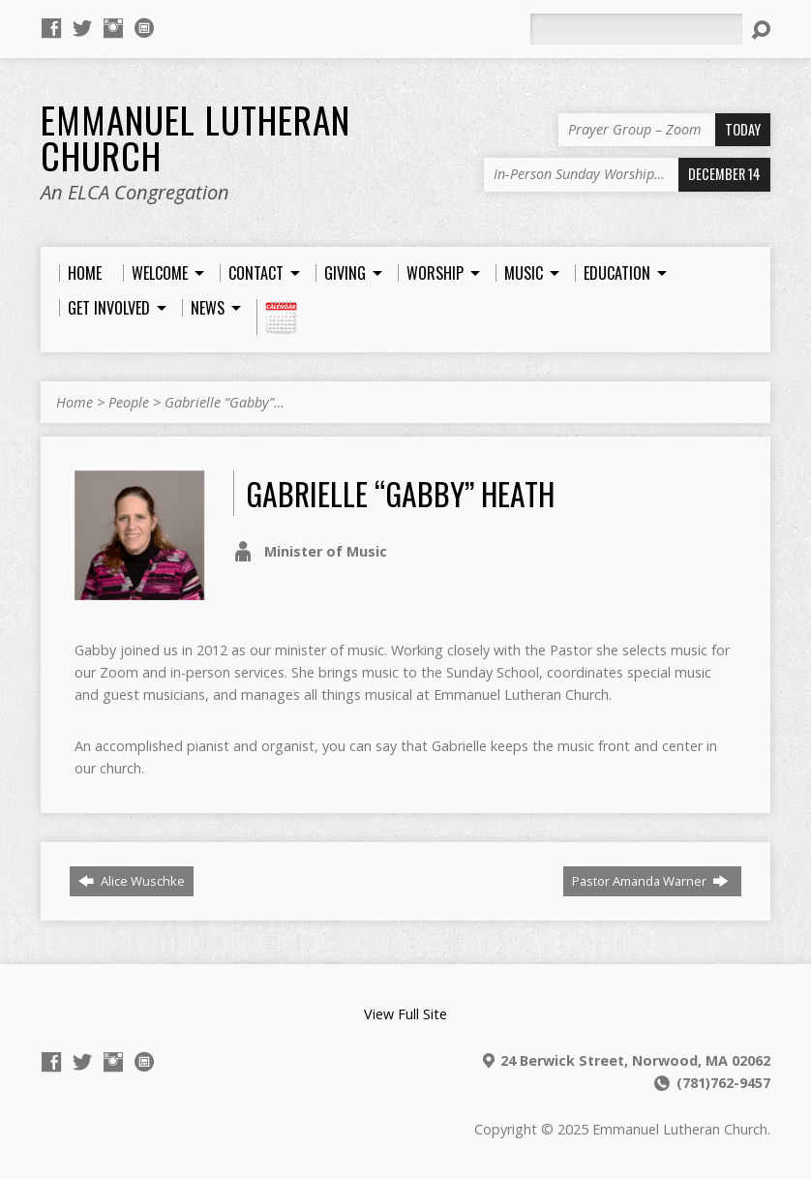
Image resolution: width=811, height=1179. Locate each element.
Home (74, 402)
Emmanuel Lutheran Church (195, 137)
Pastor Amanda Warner (650, 881)
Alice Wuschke (131, 881)
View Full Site (405, 1014)
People (128, 402)
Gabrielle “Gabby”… (225, 402)
